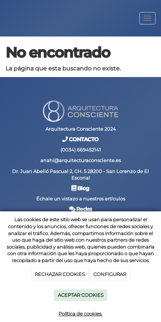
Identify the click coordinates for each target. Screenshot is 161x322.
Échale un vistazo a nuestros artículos (80, 199)
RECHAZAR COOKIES (60, 274)
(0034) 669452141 (80, 150)
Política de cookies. (80, 314)
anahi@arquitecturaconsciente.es (80, 160)
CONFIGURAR (109, 274)
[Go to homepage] (3, 18)
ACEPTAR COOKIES (81, 295)
